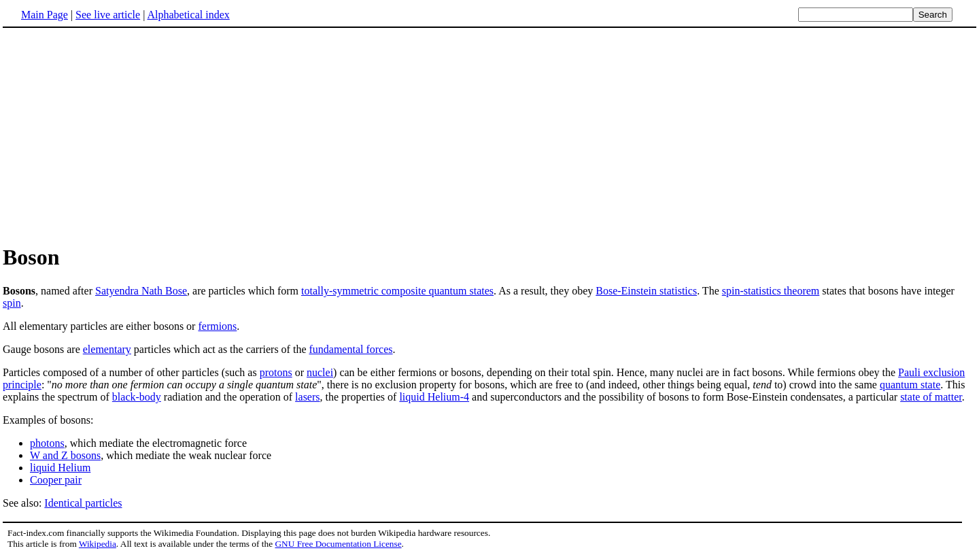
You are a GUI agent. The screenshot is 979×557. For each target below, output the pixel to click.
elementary (107, 349)
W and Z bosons (65, 455)
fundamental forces (350, 349)
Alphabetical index (188, 14)
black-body (136, 397)
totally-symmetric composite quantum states (397, 291)
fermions (217, 326)
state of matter (931, 397)
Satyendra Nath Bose (141, 291)
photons (47, 443)
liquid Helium (60, 467)
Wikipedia (97, 544)
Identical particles (83, 503)
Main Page (44, 14)
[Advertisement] (117, 135)
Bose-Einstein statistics (646, 291)
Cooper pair (56, 480)
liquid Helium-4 (434, 397)
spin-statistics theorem (771, 291)
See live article (107, 14)
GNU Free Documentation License (338, 544)
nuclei (320, 372)
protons (276, 372)
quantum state (910, 384)
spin (12, 303)
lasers (307, 397)
